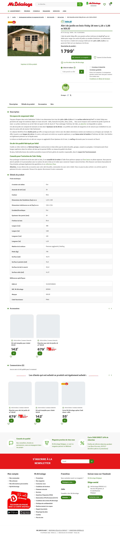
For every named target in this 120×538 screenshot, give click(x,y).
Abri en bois (61, 17)
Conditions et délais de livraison (100, 79)
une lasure (87, 160)
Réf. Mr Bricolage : (65, 32)
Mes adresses (13, 481)
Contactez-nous (41, 484)
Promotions (39, 478)
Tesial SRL (77, 532)
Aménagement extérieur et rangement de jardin (31, 17)
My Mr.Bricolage (14, 487)
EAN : (75, 32)
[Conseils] (11, 443)
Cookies (38, 515)
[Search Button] (80, 4)
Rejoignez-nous (67, 482)
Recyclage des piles (42, 512)
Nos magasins (40, 481)
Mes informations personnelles (18, 484)
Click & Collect (68, 68)
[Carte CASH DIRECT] (82, 443)
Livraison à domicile (98, 67)
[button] (110, 4)
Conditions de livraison (43, 487)
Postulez (65, 497)
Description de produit (69, 46)
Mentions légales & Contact (58, 530)
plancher (83, 124)
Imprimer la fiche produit (29, 64)
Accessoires (42, 104)
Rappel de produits (41, 509)
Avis (52, 104)
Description (13, 104)
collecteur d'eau (50, 164)
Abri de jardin (50, 17)
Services (38, 492)
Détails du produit (27, 104)
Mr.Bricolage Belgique (95, 478)
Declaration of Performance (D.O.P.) (47, 498)
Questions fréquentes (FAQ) (44, 495)
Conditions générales (76, 530)
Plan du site (39, 517)
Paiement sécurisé (41, 489)
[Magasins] (46, 443)
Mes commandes (14, 478)
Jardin (14, 17)
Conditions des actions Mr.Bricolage (47, 501)
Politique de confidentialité (44, 503)
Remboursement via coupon (44, 506)
